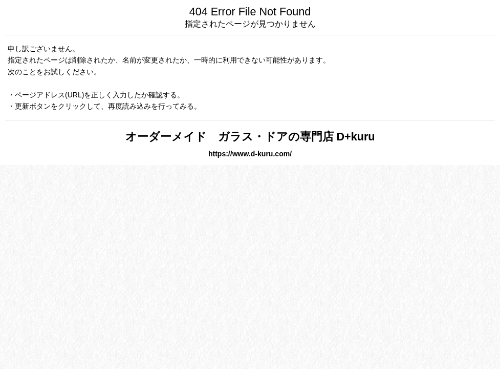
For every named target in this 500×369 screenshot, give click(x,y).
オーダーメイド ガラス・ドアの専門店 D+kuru (250, 136)
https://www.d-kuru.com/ (250, 154)
